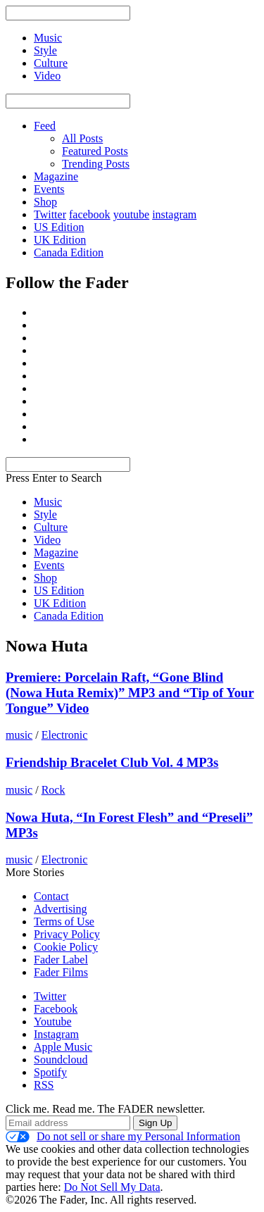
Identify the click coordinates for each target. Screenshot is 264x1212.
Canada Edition (68, 252)
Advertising (60, 909)
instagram (174, 214)
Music (48, 502)
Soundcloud (60, 1060)
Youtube (53, 1021)
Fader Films (61, 972)
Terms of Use (64, 921)
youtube (131, 214)
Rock (53, 790)
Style (45, 514)
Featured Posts (95, 151)
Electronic (65, 735)
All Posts (82, 138)
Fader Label (61, 960)
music (19, 735)
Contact (51, 896)
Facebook (55, 1009)
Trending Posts (96, 164)
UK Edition (60, 240)
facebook (90, 214)
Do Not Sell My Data (112, 1187)
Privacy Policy (67, 934)
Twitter (50, 214)
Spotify (50, 1072)
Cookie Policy (66, 947)
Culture (51, 527)
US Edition (59, 227)
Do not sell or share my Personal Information (123, 1136)
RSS (44, 1085)
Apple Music (63, 1047)
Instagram (56, 1034)
